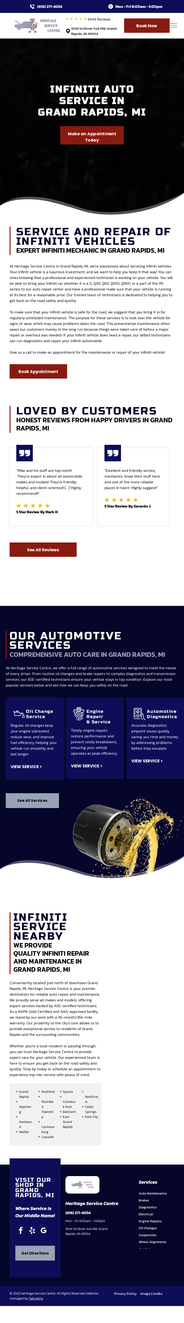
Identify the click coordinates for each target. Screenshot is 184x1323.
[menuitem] (127, 1293)
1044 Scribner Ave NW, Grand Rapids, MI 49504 (94, 31)
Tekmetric (36, 1298)
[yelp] (32, 1231)
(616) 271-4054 (49, 6)
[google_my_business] (43, 1231)
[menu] (173, 25)
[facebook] (20, 1231)
